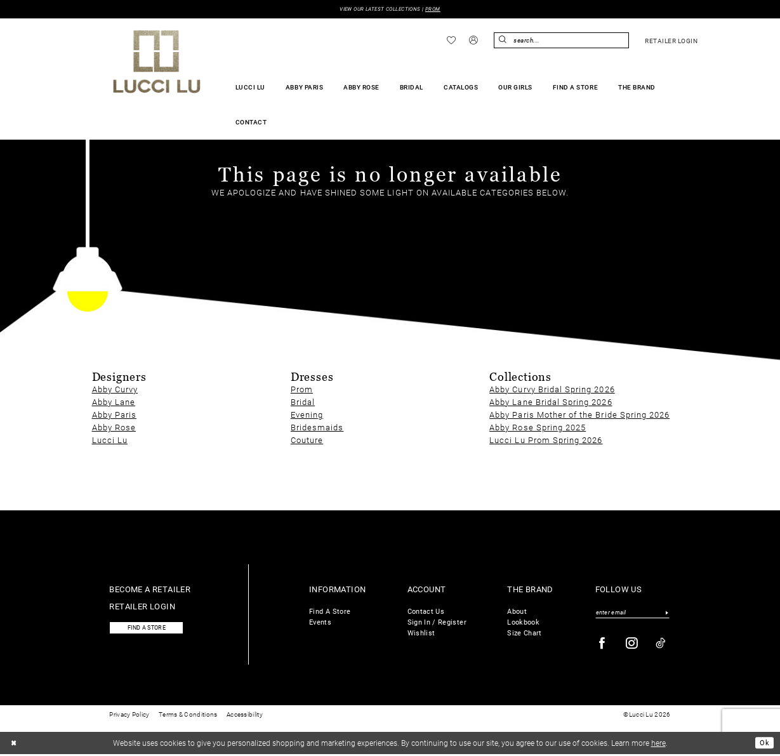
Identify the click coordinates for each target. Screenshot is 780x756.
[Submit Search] (503, 41)
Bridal (303, 402)
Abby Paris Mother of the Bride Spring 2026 (579, 414)
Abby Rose (114, 427)
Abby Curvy (115, 389)
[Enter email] (632, 613)
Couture (307, 440)
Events (320, 622)
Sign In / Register (436, 622)
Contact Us (426, 611)
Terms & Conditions (188, 716)
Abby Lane (113, 402)
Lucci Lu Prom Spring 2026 (545, 440)
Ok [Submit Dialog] (764, 744)
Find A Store (329, 611)
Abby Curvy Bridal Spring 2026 (551, 389)
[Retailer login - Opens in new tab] (671, 41)
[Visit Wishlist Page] (451, 40)
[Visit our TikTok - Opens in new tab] (661, 644)
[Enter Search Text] (561, 41)
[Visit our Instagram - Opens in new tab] (632, 644)
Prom (302, 389)
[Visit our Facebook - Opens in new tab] (602, 644)
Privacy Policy (129, 716)
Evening (307, 414)
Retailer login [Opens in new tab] (142, 606)
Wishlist (421, 633)
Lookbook (523, 622)
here (658, 744)
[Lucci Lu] (157, 62)
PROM (438, 9)
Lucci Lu (110, 440)
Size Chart (524, 633)
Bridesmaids (317, 427)
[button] (473, 41)
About (517, 611)
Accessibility (245, 716)
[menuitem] (451, 40)
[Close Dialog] (14, 744)
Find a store (150, 629)
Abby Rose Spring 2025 (537, 427)
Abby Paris (114, 414)
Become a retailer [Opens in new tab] (149, 589)
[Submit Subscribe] (667, 613)
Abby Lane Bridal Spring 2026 (550, 402)
